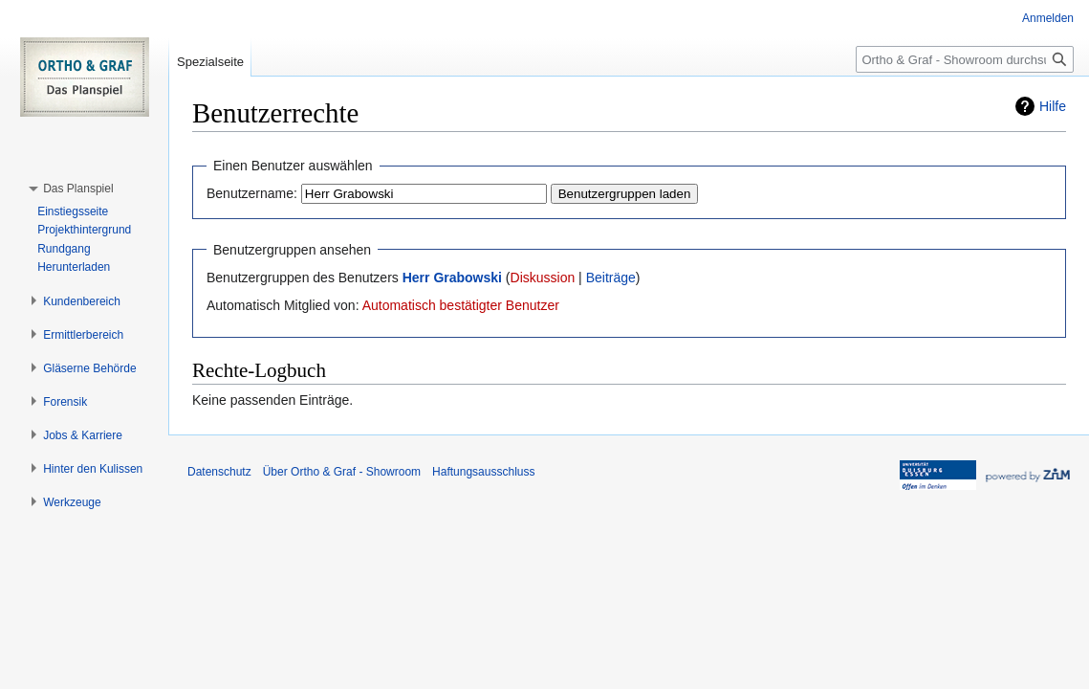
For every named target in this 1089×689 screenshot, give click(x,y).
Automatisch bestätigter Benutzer (460, 305)
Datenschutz (219, 471)
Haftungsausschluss (483, 471)
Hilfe (1052, 106)
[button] (78, 188)
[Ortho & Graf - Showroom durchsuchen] (965, 59)
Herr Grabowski (452, 277)
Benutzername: (252, 193)
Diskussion (543, 277)
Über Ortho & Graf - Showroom (342, 471)
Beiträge (611, 277)
